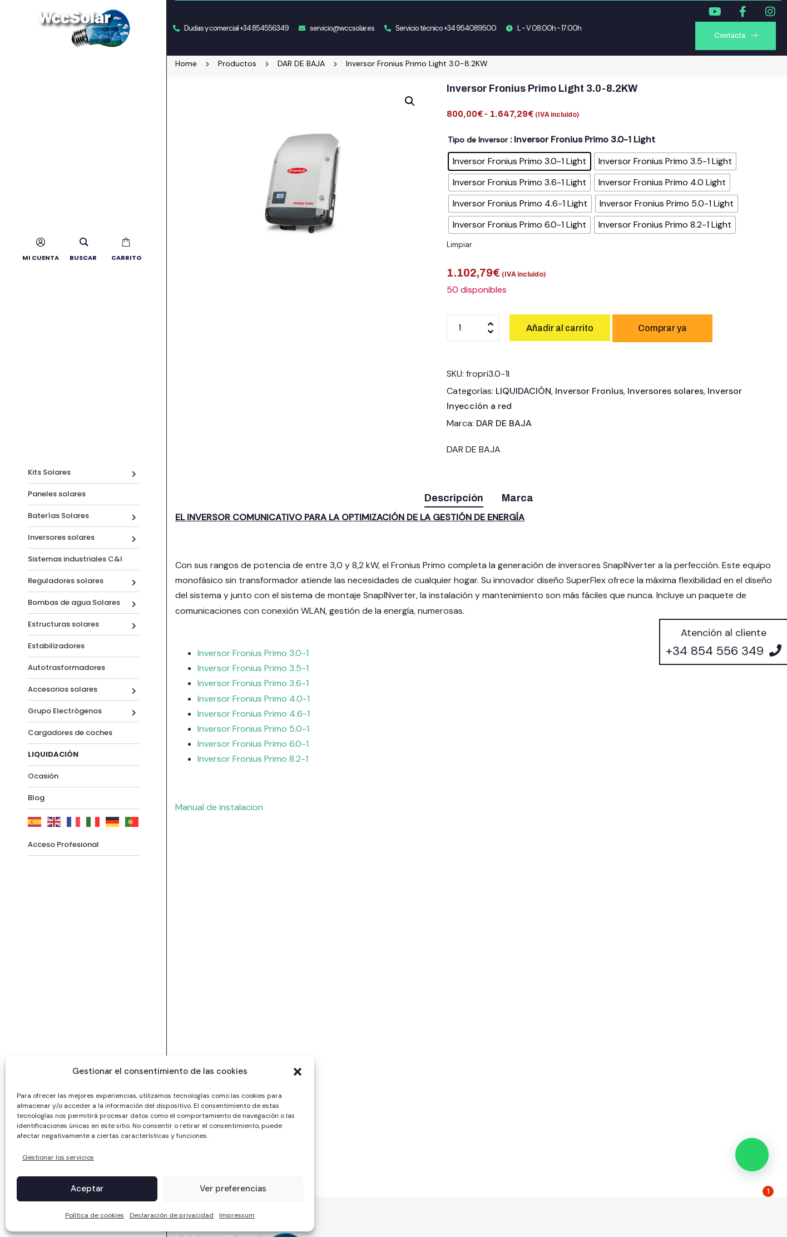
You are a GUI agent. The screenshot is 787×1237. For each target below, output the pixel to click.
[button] (297, 1071)
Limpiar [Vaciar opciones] (459, 244)
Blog (36, 797)
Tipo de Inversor (478, 140)
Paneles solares (57, 494)
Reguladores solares (65, 580)
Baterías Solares (58, 515)
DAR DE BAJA (504, 423)
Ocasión (43, 776)
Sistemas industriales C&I (75, 559)
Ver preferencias (233, 1188)
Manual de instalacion (219, 807)
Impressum (237, 1215)
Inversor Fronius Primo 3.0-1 (253, 653)
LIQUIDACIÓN (523, 391)
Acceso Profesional (63, 844)
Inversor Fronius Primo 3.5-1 (253, 668)
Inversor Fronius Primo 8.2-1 (252, 759)
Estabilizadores (56, 645)
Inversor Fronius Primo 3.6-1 (253, 683)
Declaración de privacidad (172, 1215)
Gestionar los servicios (58, 1157)
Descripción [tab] (453, 498)
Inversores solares (61, 537)
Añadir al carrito (559, 328)
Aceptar (87, 1188)
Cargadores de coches (70, 732)
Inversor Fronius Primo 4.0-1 (253, 698)
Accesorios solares (62, 689)
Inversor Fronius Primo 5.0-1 (253, 729)
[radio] (519, 161)
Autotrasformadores (66, 667)
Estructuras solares (63, 624)
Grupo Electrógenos (65, 711)
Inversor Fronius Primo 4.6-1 (253, 713)
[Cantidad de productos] (473, 327)
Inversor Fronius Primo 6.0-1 (253, 744)
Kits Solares (49, 472)
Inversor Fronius (589, 391)
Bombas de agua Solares (74, 602)
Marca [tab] (517, 498)
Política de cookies (94, 1215)
